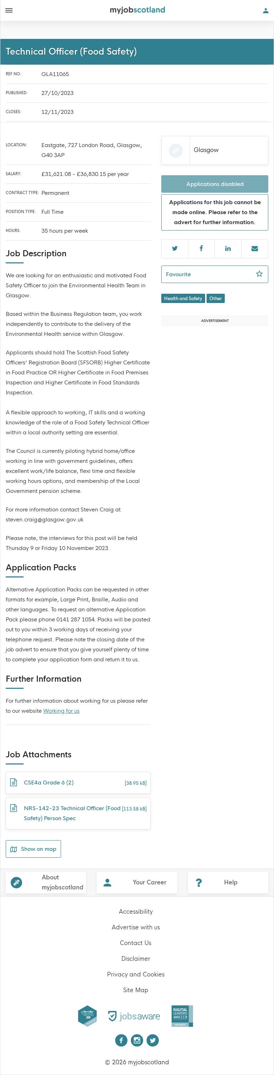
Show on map (33, 849)
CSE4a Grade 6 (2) (78, 782)
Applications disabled (215, 184)
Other (215, 299)
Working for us (61, 710)
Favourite (217, 273)
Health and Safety (183, 299)
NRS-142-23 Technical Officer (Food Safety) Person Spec (78, 812)
